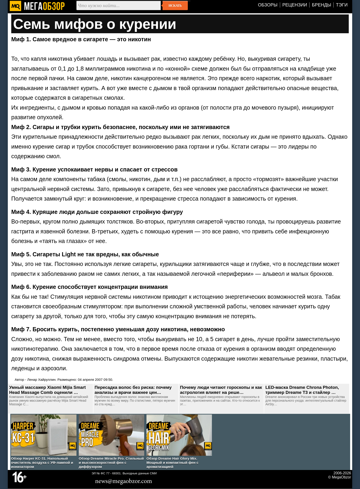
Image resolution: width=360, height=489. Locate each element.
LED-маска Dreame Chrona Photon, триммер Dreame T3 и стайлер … (302, 390)
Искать (175, 5)
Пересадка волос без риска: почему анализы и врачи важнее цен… (133, 390)
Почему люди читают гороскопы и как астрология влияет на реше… (221, 390)
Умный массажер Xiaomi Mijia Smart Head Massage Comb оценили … (47, 390)
